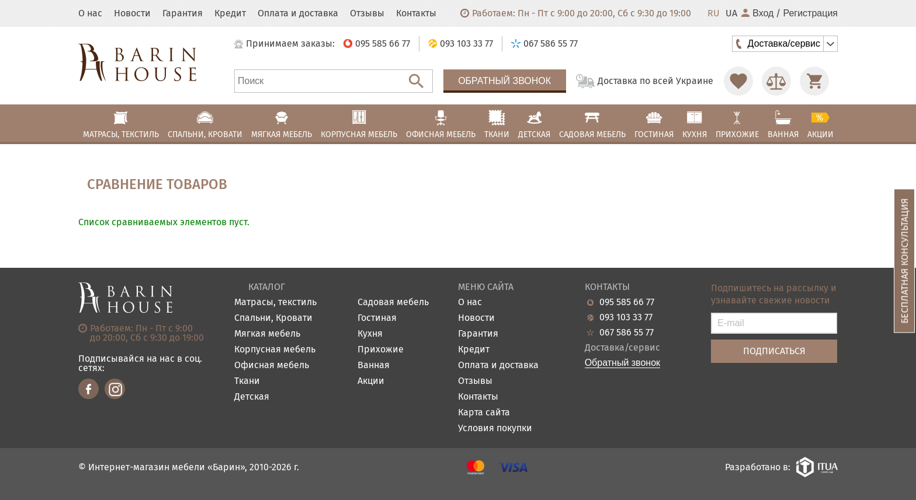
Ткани (247, 381)
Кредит (230, 13)
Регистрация (810, 13)
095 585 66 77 (626, 302)
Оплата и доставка (298, 13)
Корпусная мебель (274, 350)
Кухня (370, 334)
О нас (90, 13)
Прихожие (381, 350)
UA (731, 13)
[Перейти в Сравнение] (776, 81)
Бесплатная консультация (904, 260)
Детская (251, 397)
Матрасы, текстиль (275, 302)
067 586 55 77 (626, 332)
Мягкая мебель (267, 334)
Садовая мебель (393, 302)
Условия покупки (495, 428)
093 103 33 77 (626, 317)
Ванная (374, 365)
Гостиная (377, 318)
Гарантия (182, 13)
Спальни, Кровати (273, 318)
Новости (132, 13)
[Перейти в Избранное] (738, 81)
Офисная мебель (271, 365)
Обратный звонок (504, 81)
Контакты (416, 13)
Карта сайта (484, 413)
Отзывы (367, 13)
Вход (757, 13)
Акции (371, 381)
